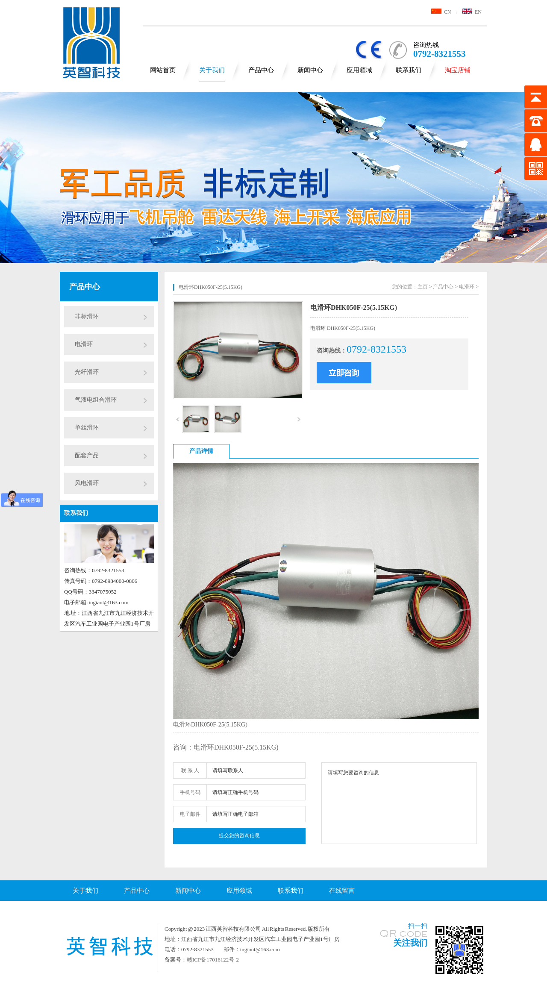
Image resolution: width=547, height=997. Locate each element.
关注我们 (410, 942)
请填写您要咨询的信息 (399, 803)
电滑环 (84, 344)
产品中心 (261, 70)
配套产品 (87, 455)
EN (472, 12)
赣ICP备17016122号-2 (213, 959)
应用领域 (359, 70)
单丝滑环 (87, 427)
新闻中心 (310, 70)
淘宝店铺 (458, 70)
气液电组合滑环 (96, 400)
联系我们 (408, 70)
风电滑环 (87, 483)
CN (441, 12)
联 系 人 (190, 770)
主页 (423, 287)
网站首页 (163, 70)
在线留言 (342, 890)
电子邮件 (190, 814)
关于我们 (212, 70)
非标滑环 (87, 316)
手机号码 (190, 792)
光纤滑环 (87, 372)
